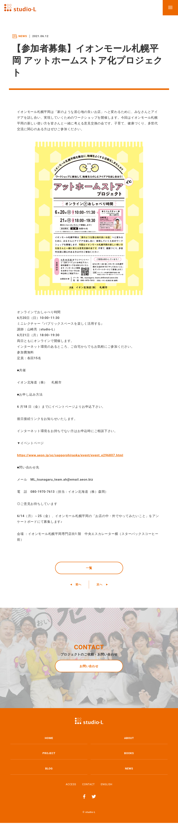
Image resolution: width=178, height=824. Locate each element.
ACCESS (71, 785)
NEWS (129, 769)
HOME (49, 739)
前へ (77, 585)
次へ (101, 585)
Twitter (94, 797)
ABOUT (129, 739)
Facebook (84, 797)
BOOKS (129, 754)
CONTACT (88, 785)
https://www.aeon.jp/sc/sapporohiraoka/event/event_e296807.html (70, 455)
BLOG (49, 769)
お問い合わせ (89, 667)
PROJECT (49, 754)
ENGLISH (106, 785)
